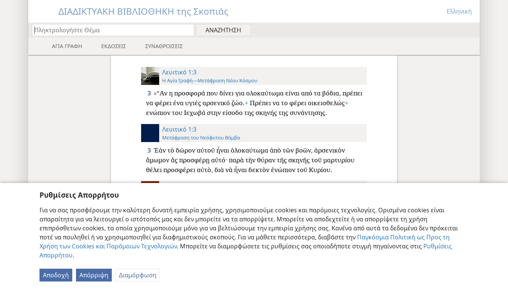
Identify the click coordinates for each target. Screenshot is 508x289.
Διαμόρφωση (138, 275)
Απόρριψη (93, 275)
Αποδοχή (56, 275)
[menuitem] (471, 30)
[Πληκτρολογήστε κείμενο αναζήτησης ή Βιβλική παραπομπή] (109, 29)
